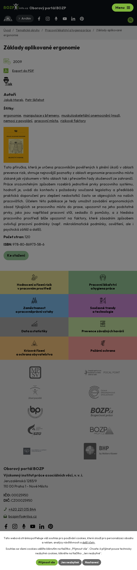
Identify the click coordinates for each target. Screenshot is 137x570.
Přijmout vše (46, 562)
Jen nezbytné (70, 562)
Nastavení (92, 562)
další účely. (88, 542)
